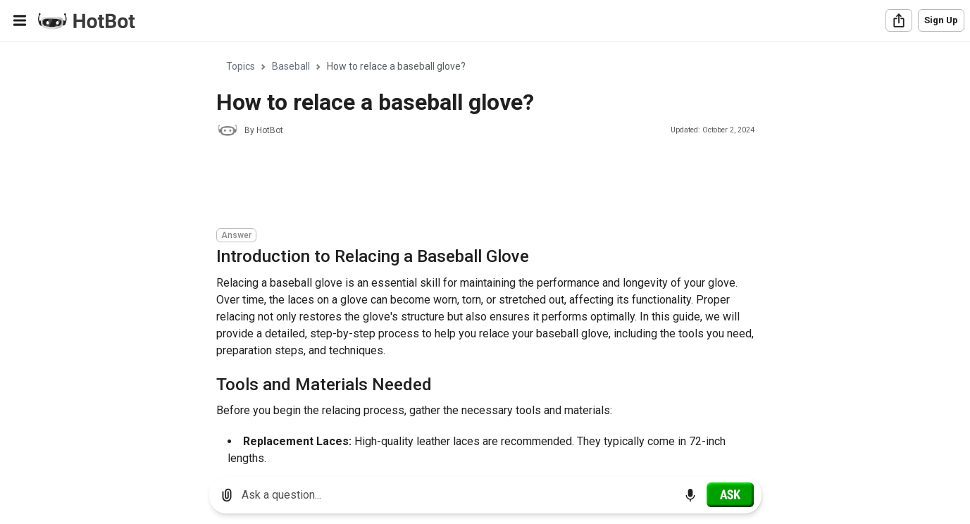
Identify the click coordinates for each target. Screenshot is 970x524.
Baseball (291, 66)
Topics (240, 66)
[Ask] (730, 494)
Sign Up (941, 20)
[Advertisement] (472, 184)
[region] (485, 254)
